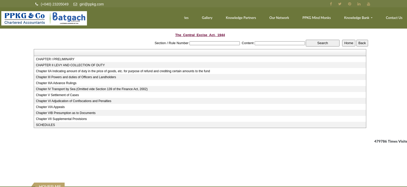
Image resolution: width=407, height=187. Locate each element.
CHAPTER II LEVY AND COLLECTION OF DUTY (70, 65)
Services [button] (171, 20)
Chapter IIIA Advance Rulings (56, 83)
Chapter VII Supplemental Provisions (61, 119)
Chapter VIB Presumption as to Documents (65, 113)
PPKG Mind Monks (323, 20)
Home (131, 20)
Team (150, 20)
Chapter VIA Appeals (50, 107)
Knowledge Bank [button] (361, 20)
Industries (198, 20)
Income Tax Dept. (55, 184)
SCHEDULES (45, 125)
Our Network (289, 20)
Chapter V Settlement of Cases (57, 95)
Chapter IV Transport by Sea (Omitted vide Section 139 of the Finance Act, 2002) (91, 89)
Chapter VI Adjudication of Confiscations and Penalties (73, 101)
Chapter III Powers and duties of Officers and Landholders (76, 77)
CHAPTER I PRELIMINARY (55, 59)
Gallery (222, 20)
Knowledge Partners (253, 20)
